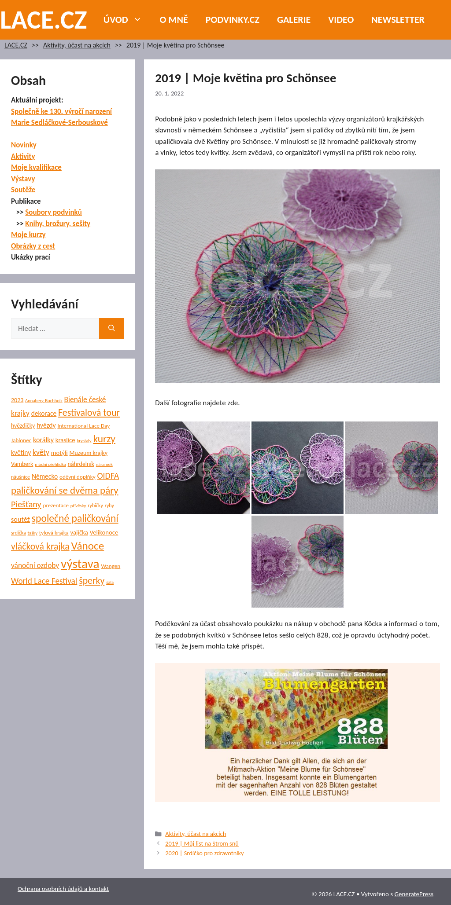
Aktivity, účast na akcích (77, 45)
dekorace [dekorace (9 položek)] (44, 413)
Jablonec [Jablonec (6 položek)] (21, 440)
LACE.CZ (43, 20)
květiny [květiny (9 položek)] (21, 452)
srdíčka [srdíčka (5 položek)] (18, 533)
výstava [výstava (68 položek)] (80, 564)
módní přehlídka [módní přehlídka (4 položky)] (50, 464)
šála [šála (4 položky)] (110, 582)
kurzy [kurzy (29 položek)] (104, 438)
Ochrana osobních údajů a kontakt (63, 889)
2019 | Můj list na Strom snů (202, 843)
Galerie (294, 20)
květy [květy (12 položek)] (41, 452)
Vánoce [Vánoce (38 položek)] (87, 546)
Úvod (127, 20)
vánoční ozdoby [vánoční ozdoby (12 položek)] (35, 565)
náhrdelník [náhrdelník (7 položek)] (81, 464)
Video (341, 20)
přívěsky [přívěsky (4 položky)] (78, 506)
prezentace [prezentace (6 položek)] (56, 505)
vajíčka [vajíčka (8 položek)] (79, 532)
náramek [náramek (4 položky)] (104, 464)
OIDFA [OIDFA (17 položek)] (108, 475)
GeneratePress (413, 894)
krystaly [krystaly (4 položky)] (84, 440)
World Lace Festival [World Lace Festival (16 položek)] (44, 581)
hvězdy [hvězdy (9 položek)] (46, 425)
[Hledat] (111, 328)
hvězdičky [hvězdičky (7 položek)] (23, 425)
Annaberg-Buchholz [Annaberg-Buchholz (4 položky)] (44, 400)
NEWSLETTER (398, 20)
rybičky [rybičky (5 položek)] (95, 505)
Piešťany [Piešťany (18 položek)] (26, 504)
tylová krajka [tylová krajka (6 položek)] (54, 532)
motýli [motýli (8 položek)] (59, 453)
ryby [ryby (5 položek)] (109, 505)
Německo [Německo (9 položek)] (45, 476)
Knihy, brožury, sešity (57, 223)
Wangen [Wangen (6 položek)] (110, 566)
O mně (174, 20)
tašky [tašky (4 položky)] (32, 533)
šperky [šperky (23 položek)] (91, 580)
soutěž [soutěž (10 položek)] (20, 519)
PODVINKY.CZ (232, 20)
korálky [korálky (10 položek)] (43, 440)
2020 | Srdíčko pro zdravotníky (204, 853)
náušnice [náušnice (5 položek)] (20, 477)
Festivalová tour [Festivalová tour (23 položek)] (89, 412)
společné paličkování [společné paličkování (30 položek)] (75, 518)
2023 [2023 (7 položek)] (17, 400)
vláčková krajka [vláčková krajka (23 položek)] (40, 546)
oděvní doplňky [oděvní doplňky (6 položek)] (77, 476)
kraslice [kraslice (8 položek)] (65, 440)
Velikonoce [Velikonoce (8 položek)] (104, 532)
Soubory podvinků (53, 212)
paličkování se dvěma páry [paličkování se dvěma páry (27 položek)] (64, 490)
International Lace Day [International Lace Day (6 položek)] (83, 425)
